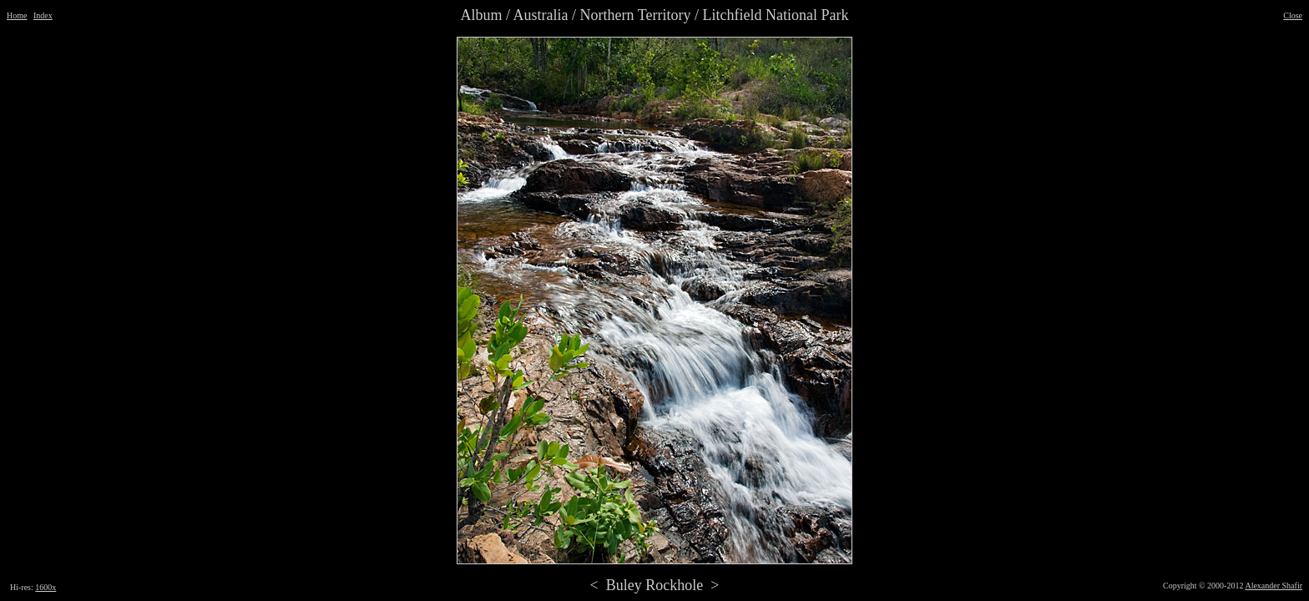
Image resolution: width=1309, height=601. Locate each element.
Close (1292, 15)
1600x (45, 587)
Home (17, 15)
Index (43, 15)
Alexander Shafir (1273, 585)
